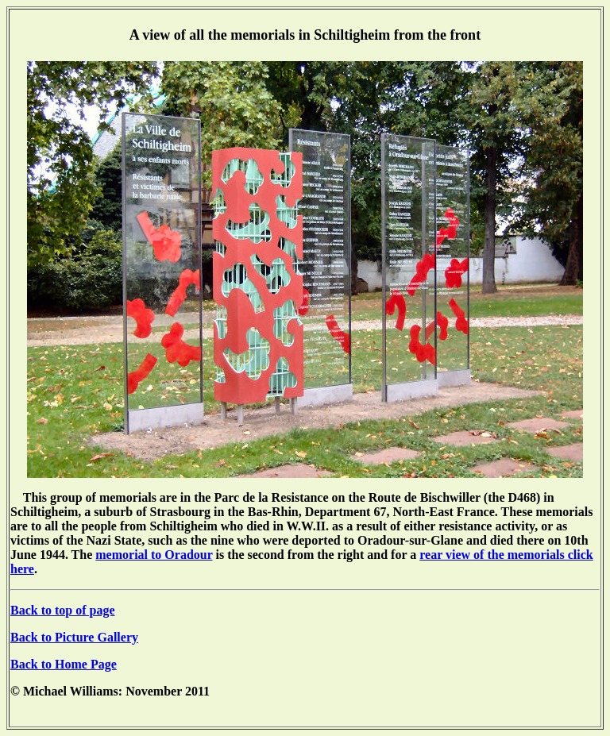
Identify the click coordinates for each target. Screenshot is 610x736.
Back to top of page (62, 610)
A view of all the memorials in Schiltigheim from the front (305, 35)
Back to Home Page (63, 664)
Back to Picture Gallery (74, 637)
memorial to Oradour (153, 554)
